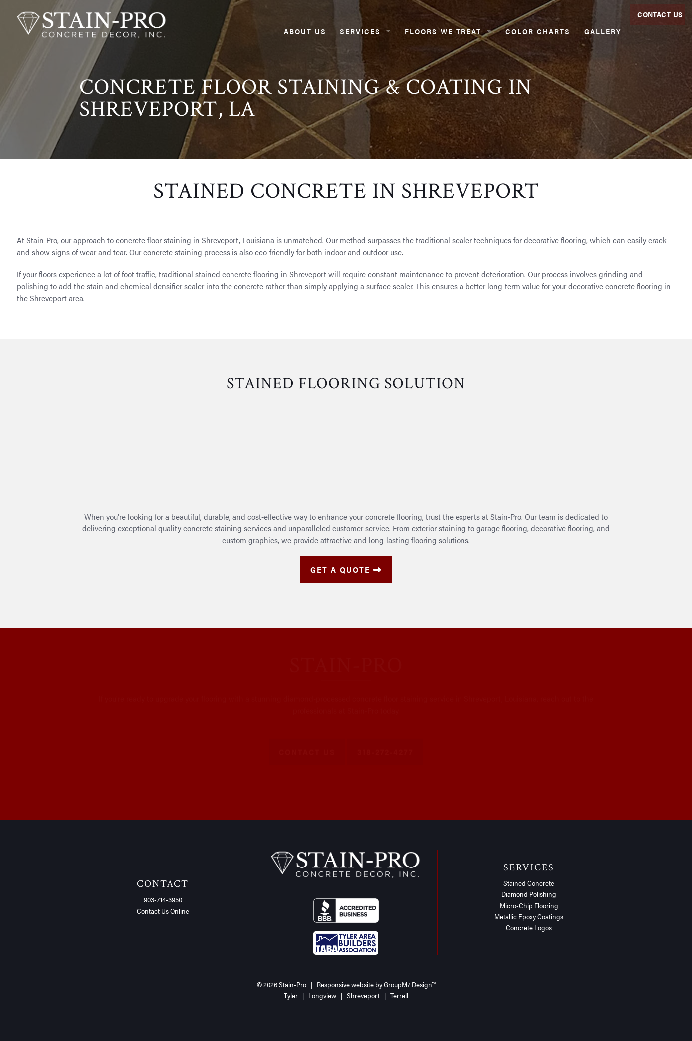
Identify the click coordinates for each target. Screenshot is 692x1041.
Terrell (399, 995)
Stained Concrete (528, 883)
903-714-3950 (163, 899)
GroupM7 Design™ (410, 984)
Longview (322, 995)
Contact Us (656, 31)
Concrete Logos (529, 927)
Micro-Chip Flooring (529, 905)
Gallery (586, 31)
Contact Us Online (163, 911)
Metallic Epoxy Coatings (528, 916)
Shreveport (363, 995)
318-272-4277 (385, 756)
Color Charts (521, 31)
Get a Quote (346, 569)
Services (344, 31)
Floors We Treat (427, 31)
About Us (289, 31)
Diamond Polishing (528, 894)
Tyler (291, 995)
